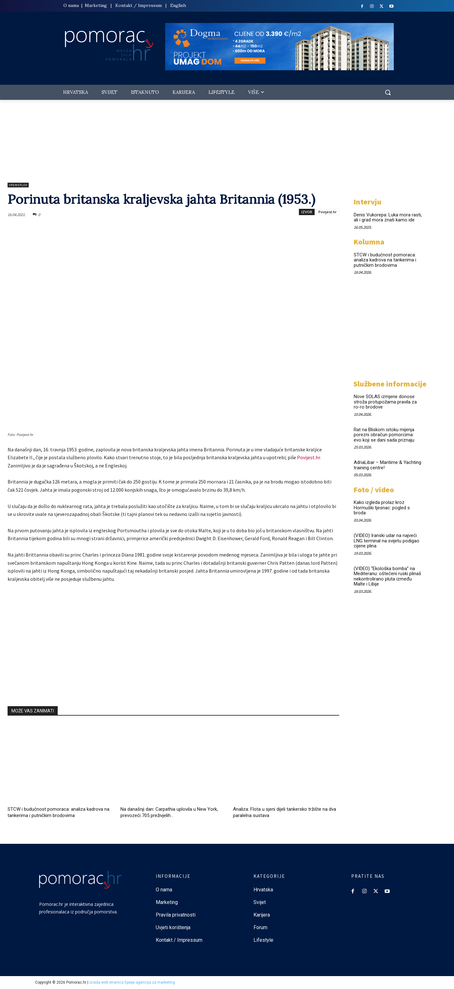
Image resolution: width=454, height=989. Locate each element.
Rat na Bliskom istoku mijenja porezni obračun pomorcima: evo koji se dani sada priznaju (384, 435)
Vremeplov (18, 185)
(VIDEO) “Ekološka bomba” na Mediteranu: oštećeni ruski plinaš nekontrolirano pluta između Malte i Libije (387, 576)
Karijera (261, 915)
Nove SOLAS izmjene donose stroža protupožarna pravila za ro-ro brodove (385, 402)
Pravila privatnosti (175, 915)
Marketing (96, 5)
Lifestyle (263, 940)
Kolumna (368, 242)
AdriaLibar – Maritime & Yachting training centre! (387, 465)
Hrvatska (263, 890)
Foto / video (373, 489)
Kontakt (123, 5)
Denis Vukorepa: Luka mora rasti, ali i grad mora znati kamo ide (388, 217)
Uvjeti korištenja (173, 927)
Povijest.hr (327, 211)
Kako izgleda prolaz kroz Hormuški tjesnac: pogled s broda (382, 508)
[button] (387, 92)
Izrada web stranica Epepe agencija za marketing (132, 982)
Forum (261, 927)
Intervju (367, 202)
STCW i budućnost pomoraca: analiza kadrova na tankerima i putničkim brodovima (385, 260)
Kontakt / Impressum (179, 940)
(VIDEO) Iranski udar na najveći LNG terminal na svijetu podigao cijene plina (386, 541)
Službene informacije (390, 384)
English (178, 5)
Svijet (259, 902)
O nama (71, 5)
